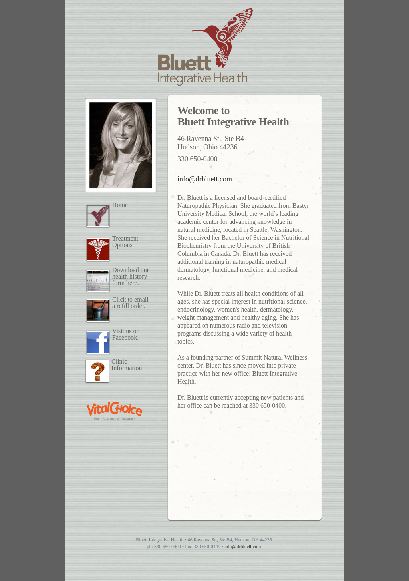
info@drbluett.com (204, 179)
